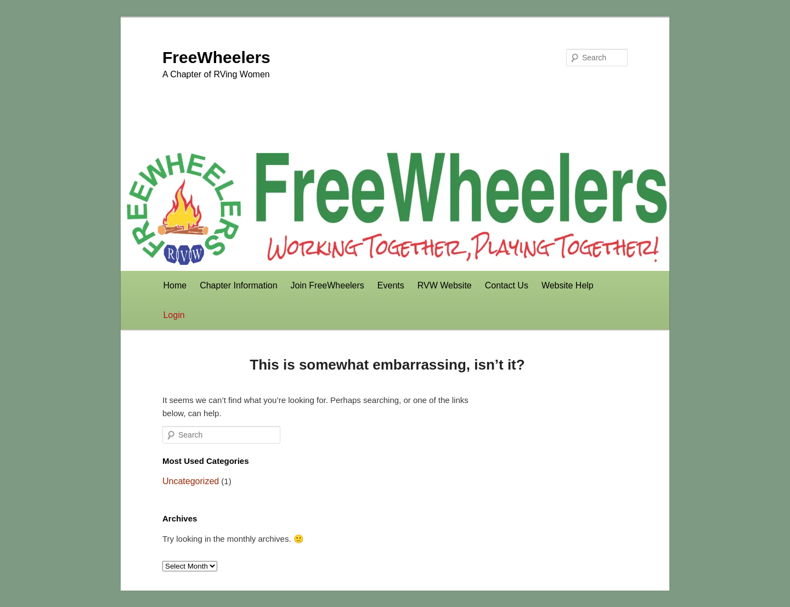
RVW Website (444, 285)
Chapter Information (238, 285)
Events (390, 285)
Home (175, 285)
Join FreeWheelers (327, 285)
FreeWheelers (216, 57)
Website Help (567, 285)
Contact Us (506, 285)
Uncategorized (190, 481)
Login (173, 315)
